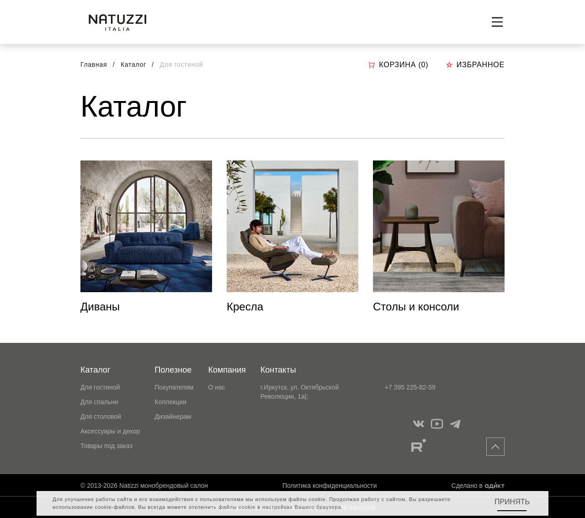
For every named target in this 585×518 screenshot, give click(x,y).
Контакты (278, 369)
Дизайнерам (172, 416)
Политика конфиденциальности (329, 485)
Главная (93, 64)
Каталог (134, 64)
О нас (216, 387)
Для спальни (99, 402)
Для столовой (100, 416)
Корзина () (398, 64)
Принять (512, 502)
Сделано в (478, 485)
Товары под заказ (106, 445)
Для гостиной (100, 387)
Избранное (475, 65)
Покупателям (173, 387)
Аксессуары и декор (110, 431)
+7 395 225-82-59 (410, 387)
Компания (226, 369)
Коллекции (170, 402)
